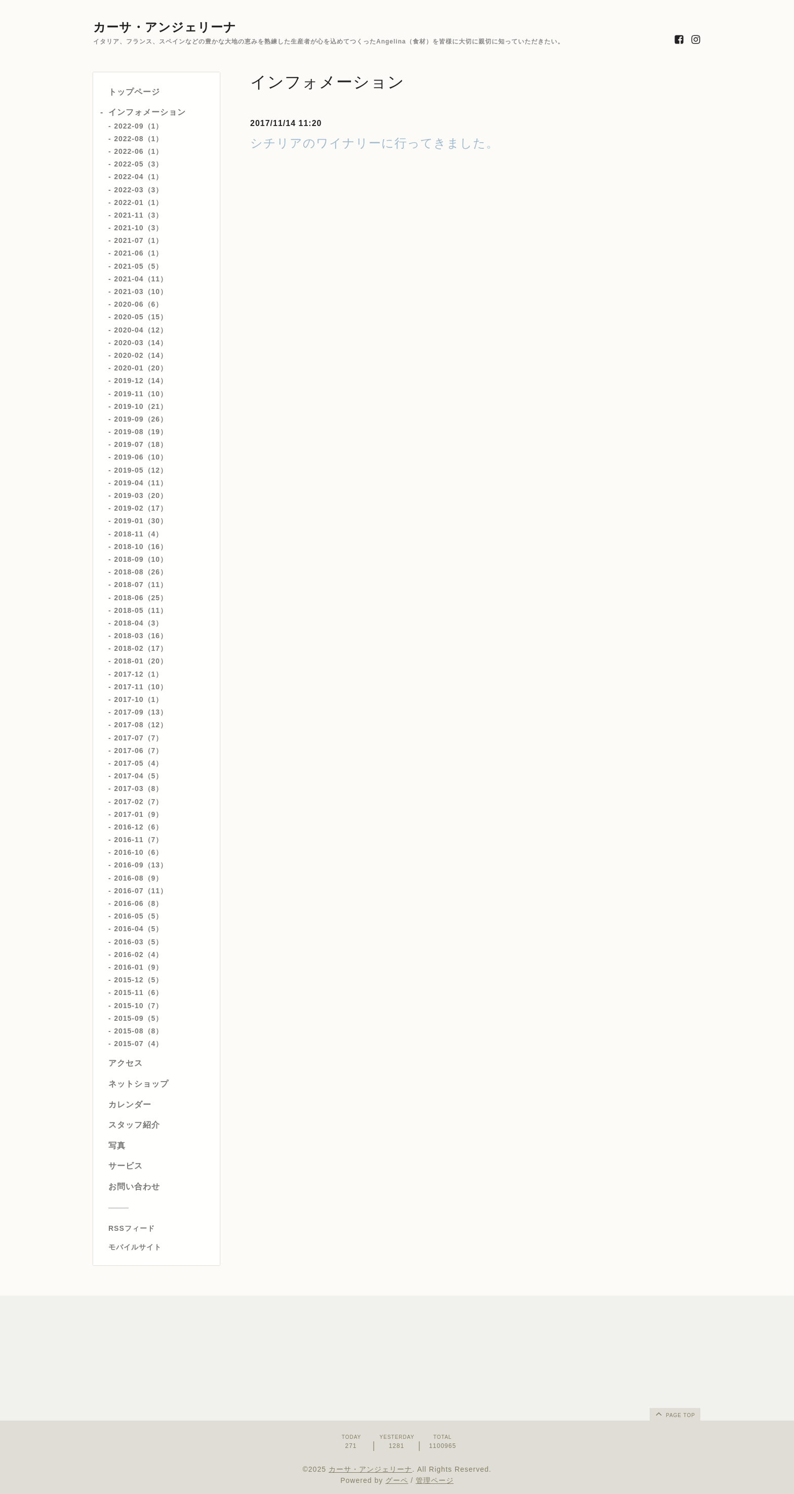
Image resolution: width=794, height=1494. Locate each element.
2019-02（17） (141, 508)
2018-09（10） (141, 559)
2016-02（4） (138, 954)
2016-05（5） (138, 916)
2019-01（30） (141, 521)
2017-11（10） (141, 687)
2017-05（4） (138, 763)
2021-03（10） (141, 291)
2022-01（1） (138, 202)
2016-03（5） (138, 942)
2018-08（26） (141, 572)
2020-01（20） (141, 368)
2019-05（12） (141, 470)
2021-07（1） (138, 240)
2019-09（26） (141, 419)
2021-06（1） (138, 253)
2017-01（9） (138, 814)
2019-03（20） (141, 495)
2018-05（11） (141, 610)
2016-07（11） (141, 891)
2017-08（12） (141, 725)
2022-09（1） (138, 126)
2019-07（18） (141, 444)
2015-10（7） (138, 1006)
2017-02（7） (138, 802)
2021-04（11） (141, 279)
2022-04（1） (138, 177)
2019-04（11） (141, 483)
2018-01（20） (141, 661)
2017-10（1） (138, 699)
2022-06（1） (138, 151)
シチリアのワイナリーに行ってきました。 (374, 143)
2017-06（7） (138, 750)
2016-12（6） (138, 827)
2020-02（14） (141, 355)
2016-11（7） (138, 840)
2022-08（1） (138, 139)
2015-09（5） (138, 1018)
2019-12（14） (141, 381)
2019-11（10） (141, 394)
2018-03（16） (141, 636)
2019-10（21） (141, 406)
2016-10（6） (138, 852)
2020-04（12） (141, 330)
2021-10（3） (138, 228)
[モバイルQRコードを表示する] (160, 1247)
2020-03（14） (141, 343)
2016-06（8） (138, 903)
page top (674, 1413)
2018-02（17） (141, 648)
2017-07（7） (138, 738)
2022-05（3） (138, 164)
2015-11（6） (138, 992)
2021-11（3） (138, 215)
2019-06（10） (141, 457)
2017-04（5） (138, 776)
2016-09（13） (141, 865)
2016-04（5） (138, 929)
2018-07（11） (141, 584)
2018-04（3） (138, 623)
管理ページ (435, 1480)
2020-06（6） (138, 304)
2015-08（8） (138, 1031)
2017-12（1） (138, 674)
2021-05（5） (138, 266)
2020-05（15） (141, 317)
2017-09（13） (141, 712)
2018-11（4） (138, 534)
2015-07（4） (138, 1044)
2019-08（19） (141, 432)
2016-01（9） (138, 967)
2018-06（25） (141, 598)
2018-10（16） (141, 547)
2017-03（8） (138, 788)
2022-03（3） (138, 190)
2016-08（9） (138, 878)
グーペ (396, 1480)
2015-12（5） (138, 980)
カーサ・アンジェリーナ (164, 27)
